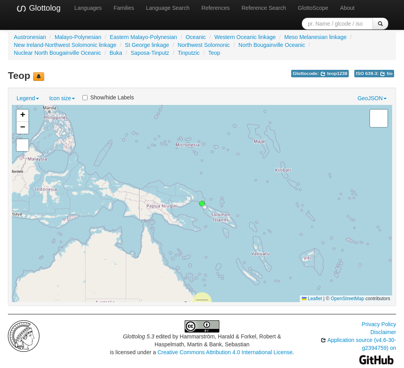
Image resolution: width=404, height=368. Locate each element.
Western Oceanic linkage (244, 37)
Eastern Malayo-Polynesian (143, 37)
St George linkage (147, 45)
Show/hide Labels (108, 97)
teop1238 (334, 73)
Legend (28, 98)
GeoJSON (372, 98)
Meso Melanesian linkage (315, 37)
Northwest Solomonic (204, 45)
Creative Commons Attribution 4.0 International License (224, 352)
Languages (88, 8)
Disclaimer (383, 332)
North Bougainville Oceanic (271, 45)
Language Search (168, 8)
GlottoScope (313, 8)
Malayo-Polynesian (77, 37)
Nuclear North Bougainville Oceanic (57, 53)
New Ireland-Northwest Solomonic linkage (65, 45)
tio (386, 73)
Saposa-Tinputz (150, 53)
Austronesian (30, 37)
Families (124, 8)
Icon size (62, 98)
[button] (202, 203)
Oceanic (195, 37)
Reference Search (263, 8)
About (347, 8)
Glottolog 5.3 (138, 336)
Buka (116, 53)
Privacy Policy (379, 324)
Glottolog (38, 8)
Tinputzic (189, 53)
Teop (214, 53)
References (216, 8)
